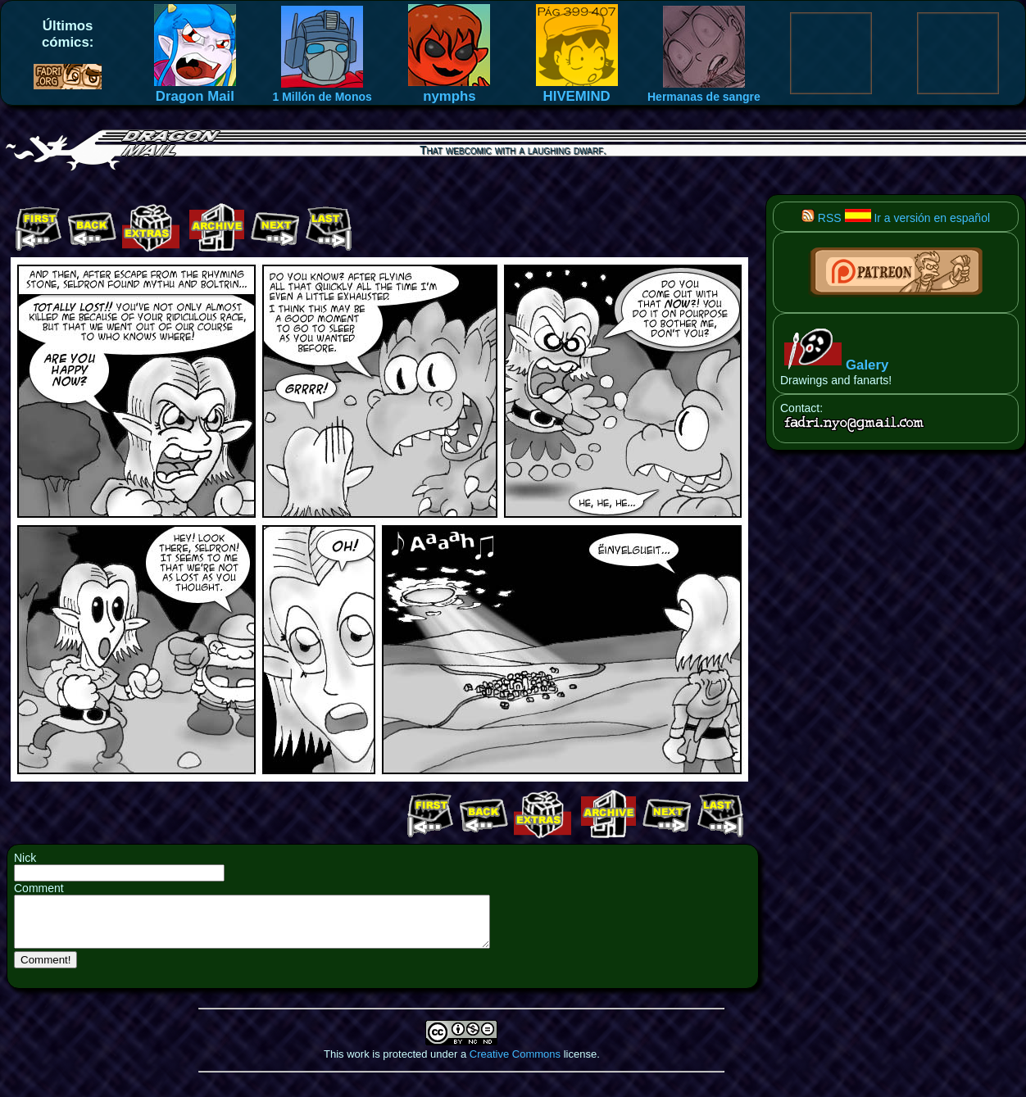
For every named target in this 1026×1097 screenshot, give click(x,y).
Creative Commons (515, 1064)
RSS (821, 217)
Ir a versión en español (918, 217)
